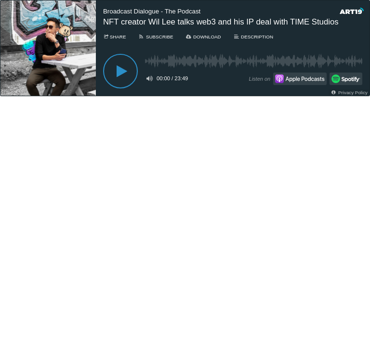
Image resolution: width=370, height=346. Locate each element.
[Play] (120, 71)
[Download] (203, 37)
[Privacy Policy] (349, 92)
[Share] (114, 37)
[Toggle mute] (149, 78)
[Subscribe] (155, 37)
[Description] (253, 37)
